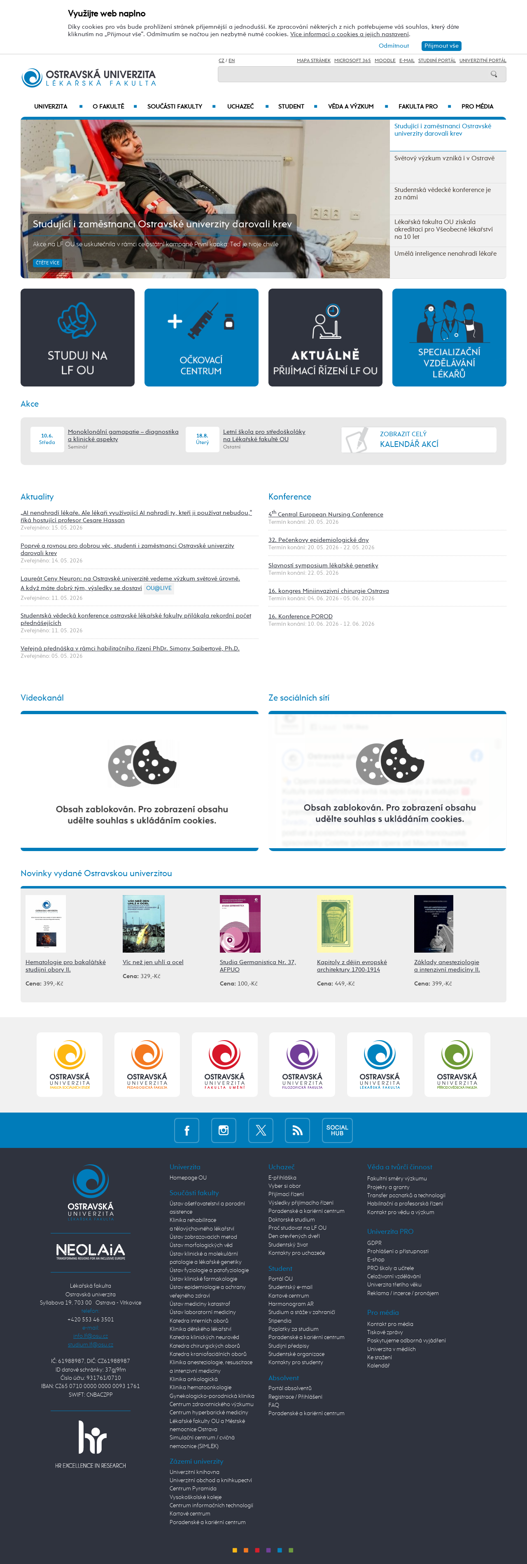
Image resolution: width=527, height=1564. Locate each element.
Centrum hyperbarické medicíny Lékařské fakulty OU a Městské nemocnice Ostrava (209, 1421)
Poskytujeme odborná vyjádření (406, 1341)
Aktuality (37, 497)
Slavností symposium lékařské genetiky (323, 565)
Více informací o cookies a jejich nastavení (349, 34)
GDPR (374, 1243)
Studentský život (288, 1245)
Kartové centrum (190, 1514)
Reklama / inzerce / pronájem (403, 1293)
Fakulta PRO (425, 107)
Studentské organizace (296, 1354)
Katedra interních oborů (199, 1321)
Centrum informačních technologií (211, 1505)
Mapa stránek (314, 60)
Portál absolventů (290, 1388)
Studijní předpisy (288, 1346)
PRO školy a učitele (390, 1268)
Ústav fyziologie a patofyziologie (209, 1270)
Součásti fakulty (181, 107)
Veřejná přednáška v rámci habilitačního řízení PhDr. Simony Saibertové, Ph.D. (130, 648)
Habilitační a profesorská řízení (405, 1204)
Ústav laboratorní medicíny (203, 1312)
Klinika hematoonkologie (200, 1387)
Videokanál (42, 698)
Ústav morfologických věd (201, 1245)
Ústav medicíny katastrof (200, 1304)
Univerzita (58, 107)
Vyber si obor (284, 1186)
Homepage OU (188, 1178)
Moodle (385, 60)
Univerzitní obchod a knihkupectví (211, 1480)
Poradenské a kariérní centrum (208, 1522)
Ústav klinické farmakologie (203, 1279)
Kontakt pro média (390, 1324)
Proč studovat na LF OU (297, 1228)
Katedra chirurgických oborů (205, 1346)
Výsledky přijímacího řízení (300, 1203)
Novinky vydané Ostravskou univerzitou (96, 873)
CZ (221, 60)
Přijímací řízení (286, 1194)
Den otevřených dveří (294, 1236)
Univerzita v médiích (391, 1349)
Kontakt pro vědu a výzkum (400, 1212)
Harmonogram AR (291, 1304)
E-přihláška (282, 1178)
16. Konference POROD (300, 616)
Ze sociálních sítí (298, 698)
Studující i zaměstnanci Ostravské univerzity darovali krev (162, 224)
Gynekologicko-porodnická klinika (212, 1396)
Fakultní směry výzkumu (397, 1179)
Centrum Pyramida (193, 1489)
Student (297, 107)
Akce (30, 404)
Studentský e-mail (290, 1287)
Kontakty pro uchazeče (296, 1253)
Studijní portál (437, 60)
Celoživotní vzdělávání (394, 1276)
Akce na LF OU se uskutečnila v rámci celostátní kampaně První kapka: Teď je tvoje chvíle (155, 244)
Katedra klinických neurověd (204, 1337)
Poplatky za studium (293, 1329)
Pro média (477, 107)
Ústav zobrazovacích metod (203, 1237)
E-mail (407, 60)
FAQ (273, 1405)
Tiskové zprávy (385, 1332)
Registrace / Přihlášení (295, 1397)
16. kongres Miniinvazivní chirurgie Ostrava (328, 591)
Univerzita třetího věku (394, 1285)
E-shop (376, 1260)
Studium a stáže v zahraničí (301, 1312)
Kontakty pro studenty (295, 1362)
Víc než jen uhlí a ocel (153, 962)
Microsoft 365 (352, 60)
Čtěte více (47, 263)
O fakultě (115, 107)
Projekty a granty (388, 1187)
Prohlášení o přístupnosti (398, 1251)
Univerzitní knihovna (194, 1472)
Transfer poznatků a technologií (406, 1195)
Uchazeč (248, 107)
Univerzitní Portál (482, 60)
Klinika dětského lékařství (200, 1329)
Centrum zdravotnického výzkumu (212, 1404)
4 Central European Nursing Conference (325, 514)
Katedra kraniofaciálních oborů (208, 1354)
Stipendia (279, 1321)
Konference (289, 497)
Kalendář (378, 1366)
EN (232, 60)
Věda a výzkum (358, 107)
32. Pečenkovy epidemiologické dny (318, 540)
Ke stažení (379, 1357)
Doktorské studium (291, 1220)
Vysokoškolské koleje (196, 1497)
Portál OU (280, 1279)
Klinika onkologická (194, 1379)
